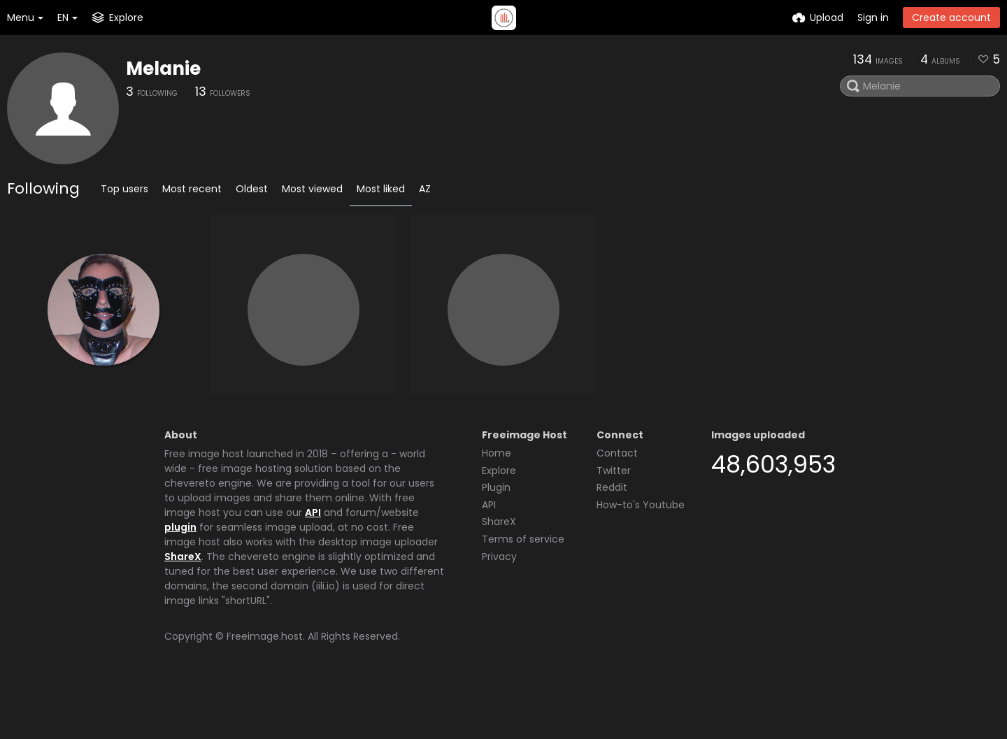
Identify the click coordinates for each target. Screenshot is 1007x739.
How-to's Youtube (641, 558)
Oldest (252, 189)
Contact (617, 506)
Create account (951, 17)
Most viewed (312, 189)
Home (496, 506)
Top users (124, 189)
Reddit (612, 540)
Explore (499, 524)
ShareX (182, 610)
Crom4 (235, 423)
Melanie (163, 68)
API (313, 566)
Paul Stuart (446, 423)
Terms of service (523, 592)
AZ (425, 189)
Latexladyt (45, 423)
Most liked (381, 189)
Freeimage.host (265, 689)
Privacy (499, 610)
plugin (180, 580)
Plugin (496, 540)
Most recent (192, 189)
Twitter (614, 524)
